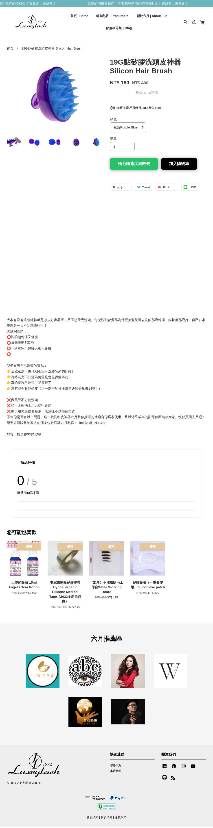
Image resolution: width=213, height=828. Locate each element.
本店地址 (116, 772)
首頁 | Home (79, 16)
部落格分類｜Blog (119, 28)
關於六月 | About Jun (152, 16)
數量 (113, 139)
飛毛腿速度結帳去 (134, 165)
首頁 (10, 50)
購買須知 (106, 819)
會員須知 (92, 819)
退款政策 (120, 819)
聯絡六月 (116, 767)
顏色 (113, 120)
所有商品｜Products (112, 16)
